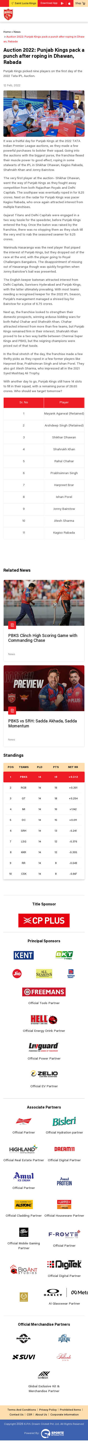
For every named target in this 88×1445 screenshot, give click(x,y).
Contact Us (17, 1414)
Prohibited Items (70, 1410)
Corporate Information (64, 1414)
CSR (29, 1414)
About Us (41, 1414)
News (11, 654)
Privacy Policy (48, 1410)
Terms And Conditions (21, 1410)
